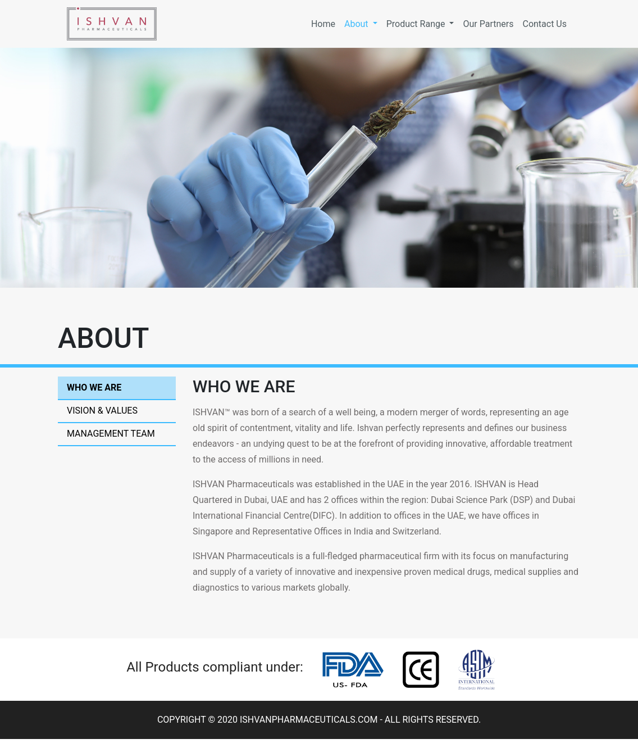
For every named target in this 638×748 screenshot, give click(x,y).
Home (325, 23)
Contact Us (544, 24)
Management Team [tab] (111, 433)
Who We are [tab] (94, 387)
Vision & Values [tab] (102, 410)
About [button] (357, 24)
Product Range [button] (417, 24)
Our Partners (488, 24)
